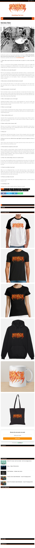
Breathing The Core (17, 15)
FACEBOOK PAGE (20, 57)
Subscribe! (17, 438)
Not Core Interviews (14, 190)
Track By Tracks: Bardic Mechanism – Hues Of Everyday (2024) (19, 476)
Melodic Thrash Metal (5, 190)
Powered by (17, 442)
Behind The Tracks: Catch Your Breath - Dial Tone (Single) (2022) (19, 460)
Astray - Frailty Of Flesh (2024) (13, 466)
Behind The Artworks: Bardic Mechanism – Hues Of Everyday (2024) (20, 481)
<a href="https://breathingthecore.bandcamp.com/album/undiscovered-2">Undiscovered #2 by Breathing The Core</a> (11, 513)
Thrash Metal (25, 190)
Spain (21, 190)
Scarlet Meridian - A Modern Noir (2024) (14, 471)
